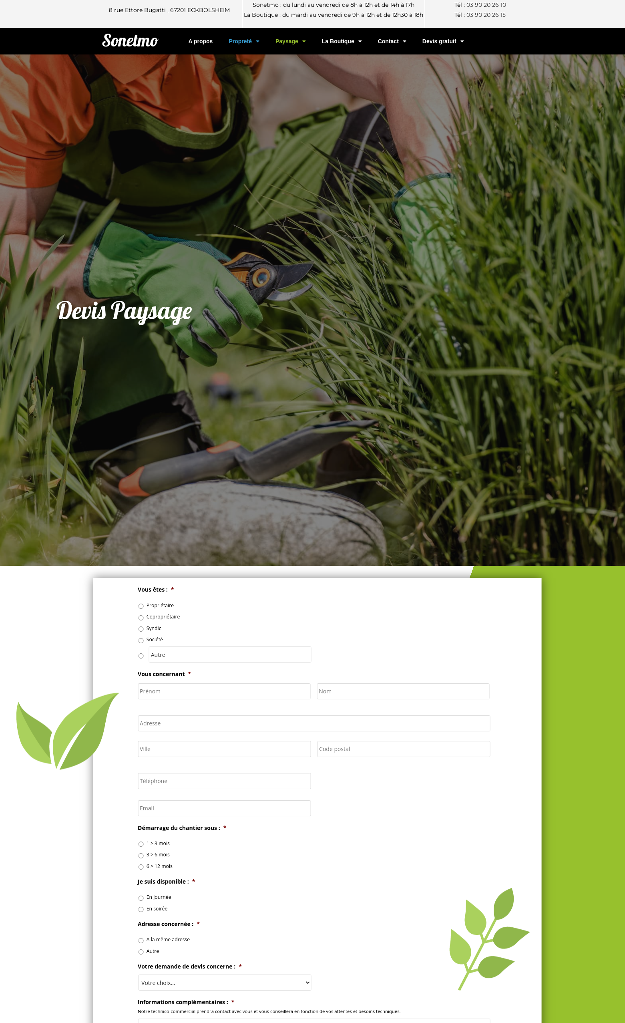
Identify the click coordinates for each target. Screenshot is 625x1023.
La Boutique (342, 41)
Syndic (169, 628)
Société (170, 639)
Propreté (244, 41)
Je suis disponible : (182, 881)
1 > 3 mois (173, 843)
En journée (174, 897)
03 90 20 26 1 (484, 14)
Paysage (290, 41)
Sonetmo (130, 40)
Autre (168, 951)
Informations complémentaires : (202, 1002)
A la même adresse (183, 939)
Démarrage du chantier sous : (198, 828)
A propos (200, 41)
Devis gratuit (443, 41)
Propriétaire (175, 605)
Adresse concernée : (185, 924)
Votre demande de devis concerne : (206, 966)
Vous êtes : (172, 589)
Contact (392, 41)
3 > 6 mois (173, 854)
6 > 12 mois (175, 866)
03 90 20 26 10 (486, 4)
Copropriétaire (179, 616)
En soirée (172, 908)
